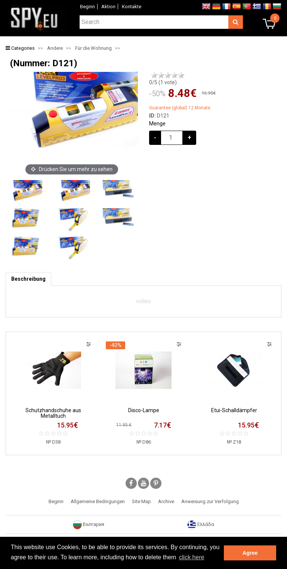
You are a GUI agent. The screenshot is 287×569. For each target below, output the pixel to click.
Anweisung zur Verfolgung (210, 501)
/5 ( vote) (163, 82)
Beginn (87, 6)
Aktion (108, 6)
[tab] (28, 279)
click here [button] (191, 557)
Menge (157, 124)
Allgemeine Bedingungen (98, 501)
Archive (166, 501)
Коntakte (131, 6)
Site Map (141, 501)
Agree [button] (250, 553)
